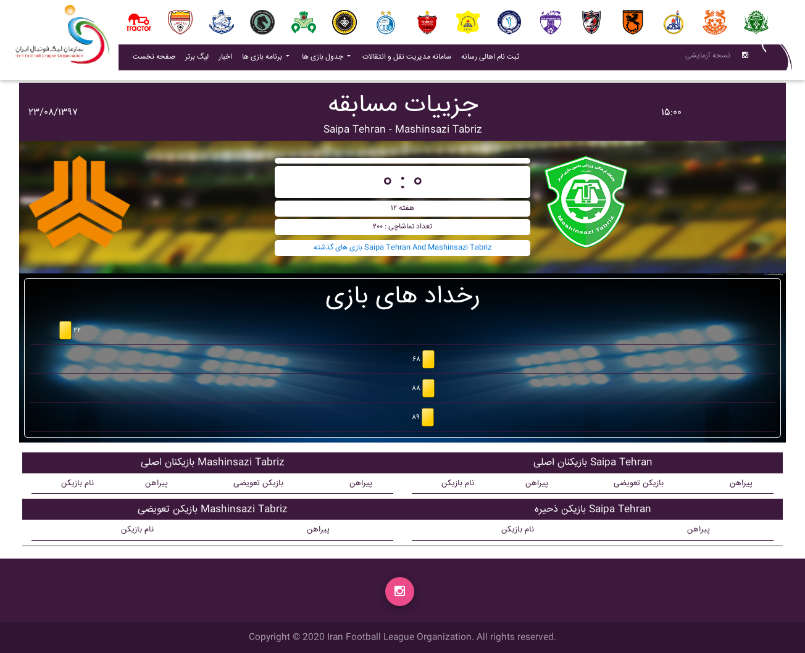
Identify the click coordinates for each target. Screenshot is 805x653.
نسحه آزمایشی (707, 58)
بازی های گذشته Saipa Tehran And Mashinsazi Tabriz (402, 248)
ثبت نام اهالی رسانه (492, 59)
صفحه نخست (154, 59)
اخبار (228, 59)
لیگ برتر (197, 59)
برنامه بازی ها (263, 59)
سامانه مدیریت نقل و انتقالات (409, 59)
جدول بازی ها (323, 59)
